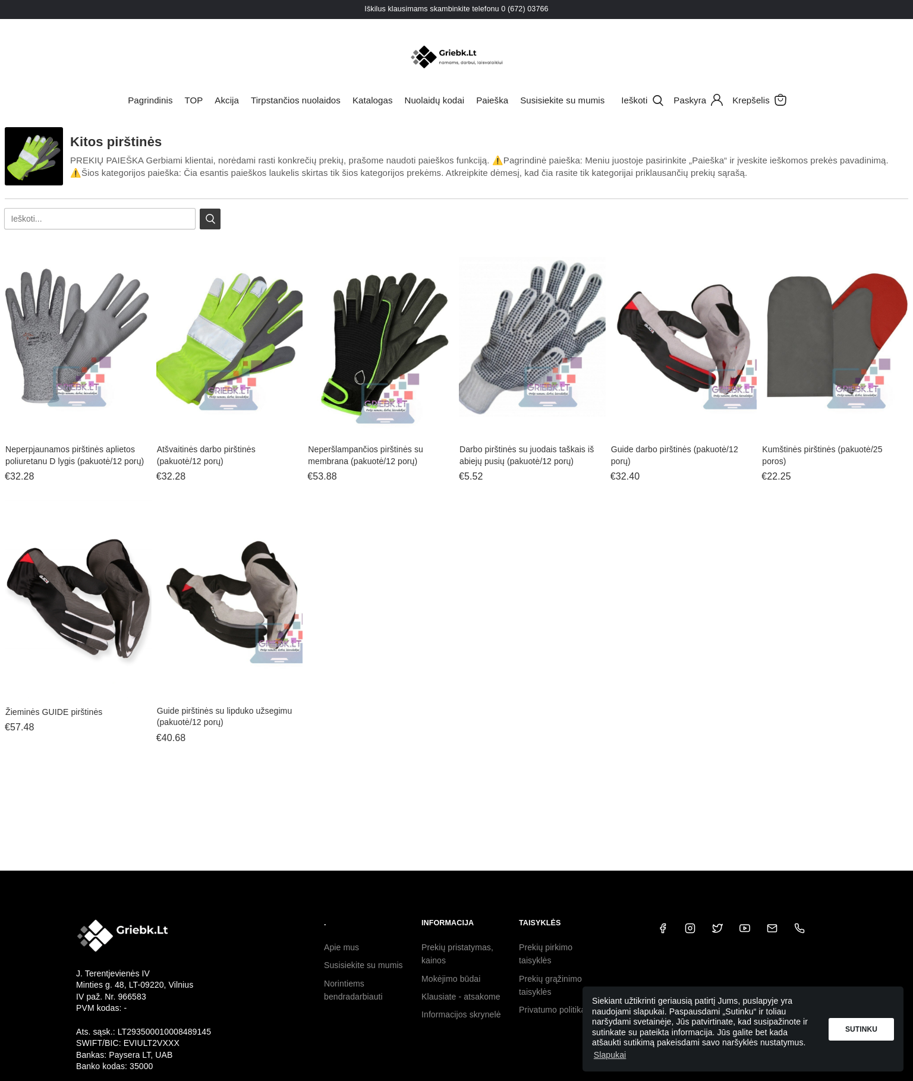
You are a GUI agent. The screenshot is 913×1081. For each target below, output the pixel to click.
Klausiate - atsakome (460, 996)
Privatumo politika (552, 1009)
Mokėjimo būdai (450, 979)
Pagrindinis (150, 100)
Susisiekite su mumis (562, 100)
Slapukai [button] (610, 1055)
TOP (193, 100)
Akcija (227, 100)
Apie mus (341, 947)
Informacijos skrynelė (461, 1014)
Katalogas (372, 100)
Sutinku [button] (861, 1029)
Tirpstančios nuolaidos (296, 100)
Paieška (492, 100)
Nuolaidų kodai (435, 100)
